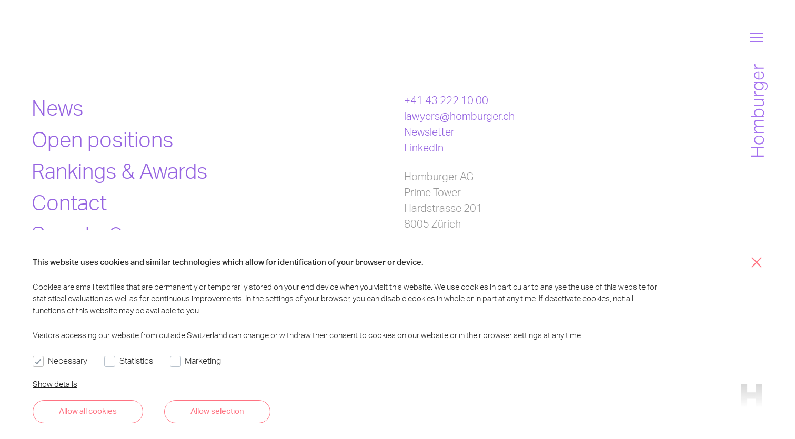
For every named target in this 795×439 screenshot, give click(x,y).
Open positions (103, 139)
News (58, 107)
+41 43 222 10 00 (446, 100)
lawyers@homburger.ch (459, 115)
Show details (55, 384)
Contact (69, 202)
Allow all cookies (88, 410)
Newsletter (429, 131)
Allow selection (217, 410)
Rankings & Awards (120, 170)
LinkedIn (424, 147)
